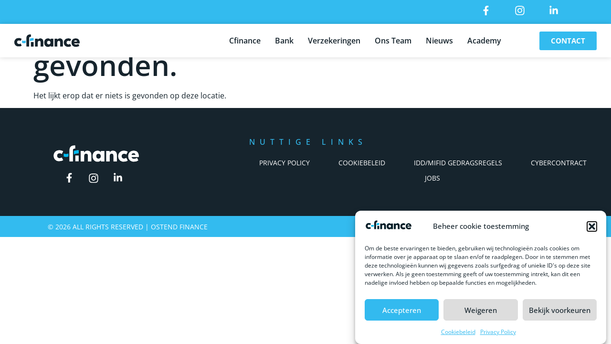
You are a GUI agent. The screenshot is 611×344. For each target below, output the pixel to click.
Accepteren (401, 310)
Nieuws (439, 38)
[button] (592, 226)
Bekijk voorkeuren (559, 310)
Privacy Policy (498, 332)
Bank (284, 38)
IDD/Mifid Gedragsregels (458, 162)
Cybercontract (559, 162)
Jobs (432, 178)
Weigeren (480, 310)
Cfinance (245, 38)
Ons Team (393, 38)
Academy (484, 38)
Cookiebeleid (458, 332)
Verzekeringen (334, 38)
